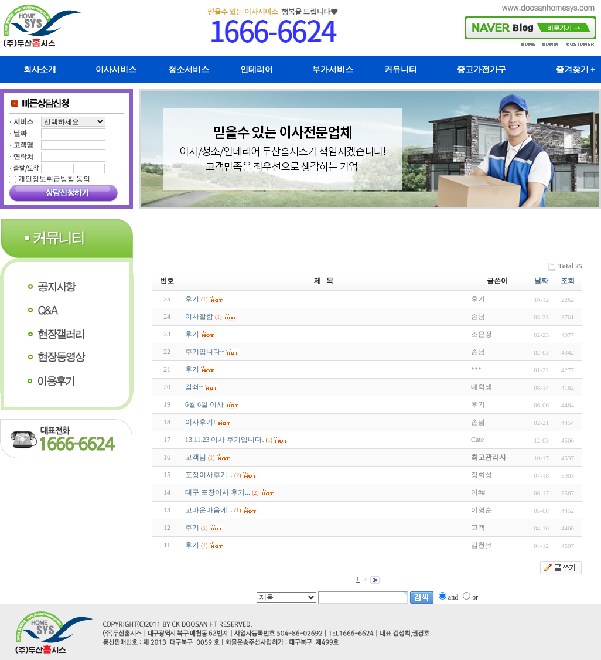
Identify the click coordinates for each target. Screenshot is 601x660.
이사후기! (200, 422)
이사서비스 (115, 69)
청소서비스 (188, 69)
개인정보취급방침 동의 (54, 179)
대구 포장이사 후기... (217, 492)
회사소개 (39, 69)
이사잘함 (199, 316)
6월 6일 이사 (204, 404)
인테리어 (256, 69)
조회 (568, 281)
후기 (192, 299)
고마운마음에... (209, 510)
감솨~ (194, 387)
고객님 (195, 457)
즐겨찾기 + (575, 69)
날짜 (541, 281)
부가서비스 (332, 69)
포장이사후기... (209, 475)
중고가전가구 (481, 69)
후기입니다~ (204, 352)
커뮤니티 (400, 69)
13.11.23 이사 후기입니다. (224, 440)
